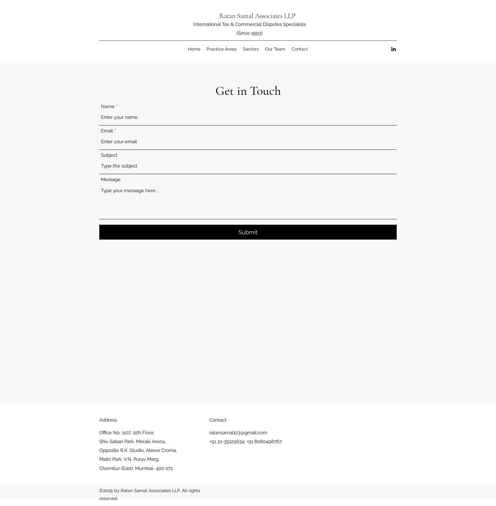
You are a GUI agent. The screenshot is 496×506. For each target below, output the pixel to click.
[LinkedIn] (393, 49)
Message (111, 179)
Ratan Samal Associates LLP (257, 16)
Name (108, 106)
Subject (109, 155)
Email (107, 131)
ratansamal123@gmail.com (238, 433)
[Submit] (248, 232)
